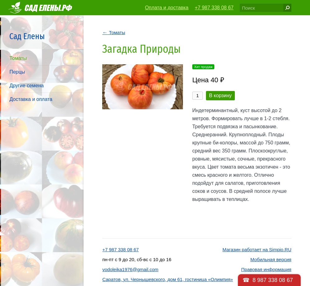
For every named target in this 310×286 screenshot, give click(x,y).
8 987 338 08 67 (273, 280)
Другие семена (26, 85)
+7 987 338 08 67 (214, 7)
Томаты (18, 58)
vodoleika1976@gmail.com (130, 269)
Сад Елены (27, 36)
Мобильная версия (270, 259)
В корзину (220, 95)
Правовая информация (266, 269)
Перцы (17, 72)
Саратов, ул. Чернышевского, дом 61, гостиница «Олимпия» (167, 279)
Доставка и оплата (30, 99)
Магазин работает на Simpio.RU (256, 249)
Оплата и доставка (167, 7)
